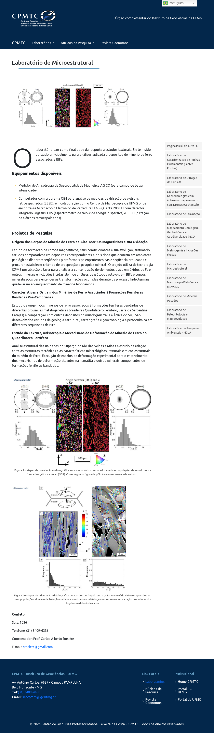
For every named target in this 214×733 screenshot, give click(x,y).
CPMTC (18, 42)
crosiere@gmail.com (38, 647)
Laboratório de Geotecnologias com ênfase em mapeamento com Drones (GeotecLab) (183, 198)
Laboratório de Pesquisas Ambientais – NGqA (183, 330)
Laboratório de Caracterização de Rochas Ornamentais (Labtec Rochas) (183, 162)
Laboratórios (42, 43)
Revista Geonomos (115, 43)
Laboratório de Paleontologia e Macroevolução (177, 314)
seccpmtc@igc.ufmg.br (39, 697)
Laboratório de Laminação (183, 214)
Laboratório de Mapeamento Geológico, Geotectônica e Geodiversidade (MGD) (183, 230)
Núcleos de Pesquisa (76, 43)
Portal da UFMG (189, 699)
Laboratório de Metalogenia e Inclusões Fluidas (182, 251)
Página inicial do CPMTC (182, 146)
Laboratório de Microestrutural (177, 266)
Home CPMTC (188, 681)
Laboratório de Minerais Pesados (182, 298)
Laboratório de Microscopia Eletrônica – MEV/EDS (182, 282)
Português (173, 3)
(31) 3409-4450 (29, 692)
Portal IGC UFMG (185, 690)
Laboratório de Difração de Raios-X (182, 180)
